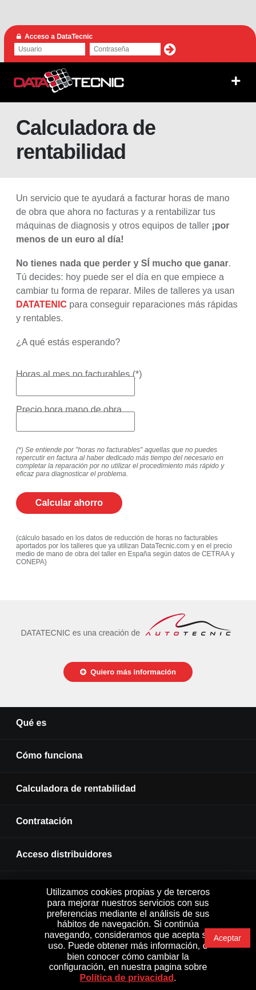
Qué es (31, 723)
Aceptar (227, 938)
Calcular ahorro (69, 503)
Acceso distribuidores (64, 854)
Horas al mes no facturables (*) (79, 374)
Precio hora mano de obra (69, 409)
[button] (170, 50)
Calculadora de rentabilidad (76, 788)
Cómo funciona (49, 755)
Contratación (44, 821)
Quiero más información (128, 672)
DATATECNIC (69, 81)
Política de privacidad (127, 978)
